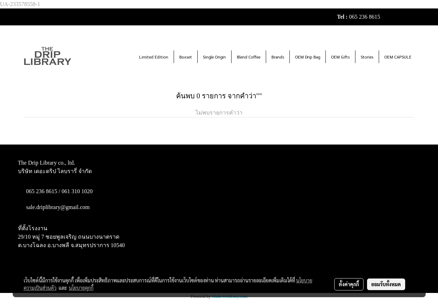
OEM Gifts (340, 57)
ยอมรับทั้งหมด (386, 284)
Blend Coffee (248, 57)
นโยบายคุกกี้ (81, 287)
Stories (367, 57)
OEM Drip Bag (307, 57)
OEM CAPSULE (398, 57)
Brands (277, 57)
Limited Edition (153, 57)
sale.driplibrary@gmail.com (58, 207)
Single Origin (214, 57)
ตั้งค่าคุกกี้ (349, 284)
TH (408, 16)
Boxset (185, 57)
